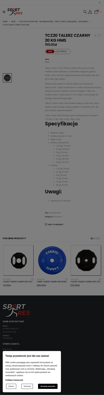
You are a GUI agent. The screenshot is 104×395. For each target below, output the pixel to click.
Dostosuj (27, 386)
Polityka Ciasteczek (14, 380)
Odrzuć (11, 386)
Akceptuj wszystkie (47, 386)
